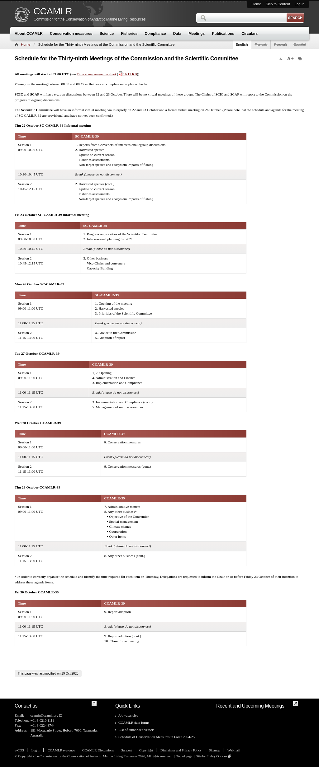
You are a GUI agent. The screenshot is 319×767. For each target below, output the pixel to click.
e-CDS (19, 750)
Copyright (146, 750)
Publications (223, 33)
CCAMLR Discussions (98, 750)
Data (177, 33)
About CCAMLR (29, 33)
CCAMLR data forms (133, 722)
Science (107, 33)
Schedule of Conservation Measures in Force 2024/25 (156, 737)
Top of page (184, 756)
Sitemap (214, 750)
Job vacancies (128, 715)
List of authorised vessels (136, 730)
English (242, 44)
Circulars (249, 33)
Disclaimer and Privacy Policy (181, 750)
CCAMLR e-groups (61, 750)
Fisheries (129, 33)
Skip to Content (278, 4)
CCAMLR (52, 11)
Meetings (196, 33)
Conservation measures (71, 33)
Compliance (155, 33)
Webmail (233, 750)
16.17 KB (127, 74)
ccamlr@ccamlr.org (44, 715)
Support (126, 750)
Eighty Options (217, 756)
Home (256, 4)
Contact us (26, 706)
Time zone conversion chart (96, 74)
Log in (299, 4)
